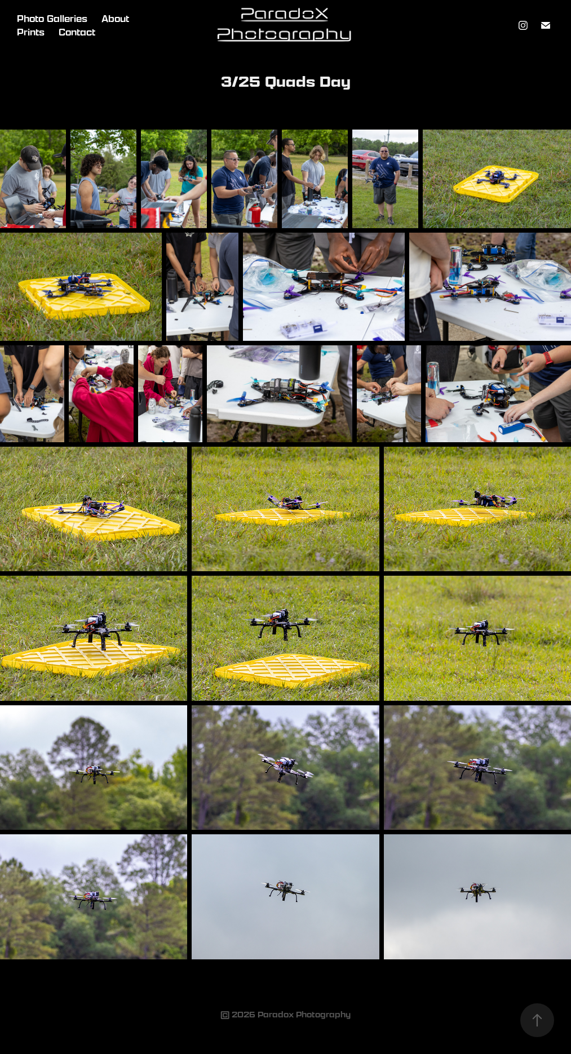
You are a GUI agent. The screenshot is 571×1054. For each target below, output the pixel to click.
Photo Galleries (52, 18)
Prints (31, 32)
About (115, 18)
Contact (77, 32)
